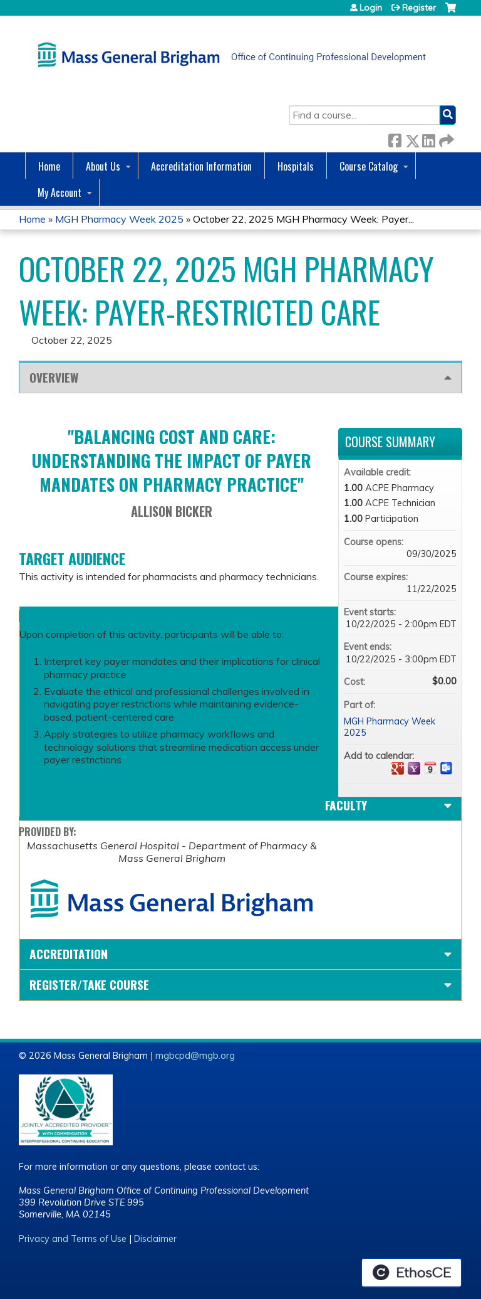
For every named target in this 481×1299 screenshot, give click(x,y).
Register (419, 7)
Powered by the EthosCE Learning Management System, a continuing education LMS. (411, 1273)
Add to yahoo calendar (414, 768)
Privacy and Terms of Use (73, 1238)
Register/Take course (89, 984)
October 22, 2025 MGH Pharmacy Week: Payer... (303, 219)
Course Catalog (368, 166)
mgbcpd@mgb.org (195, 1055)
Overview (53, 377)
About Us (103, 166)
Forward (445, 138)
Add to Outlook (446, 768)
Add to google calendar (397, 768)
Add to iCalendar (430, 767)
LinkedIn (428, 138)
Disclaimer (155, 1238)
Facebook (394, 138)
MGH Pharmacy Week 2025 (119, 219)
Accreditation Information (201, 166)
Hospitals (295, 166)
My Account (59, 192)
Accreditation (68, 954)
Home (49, 166)
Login (370, 7)
